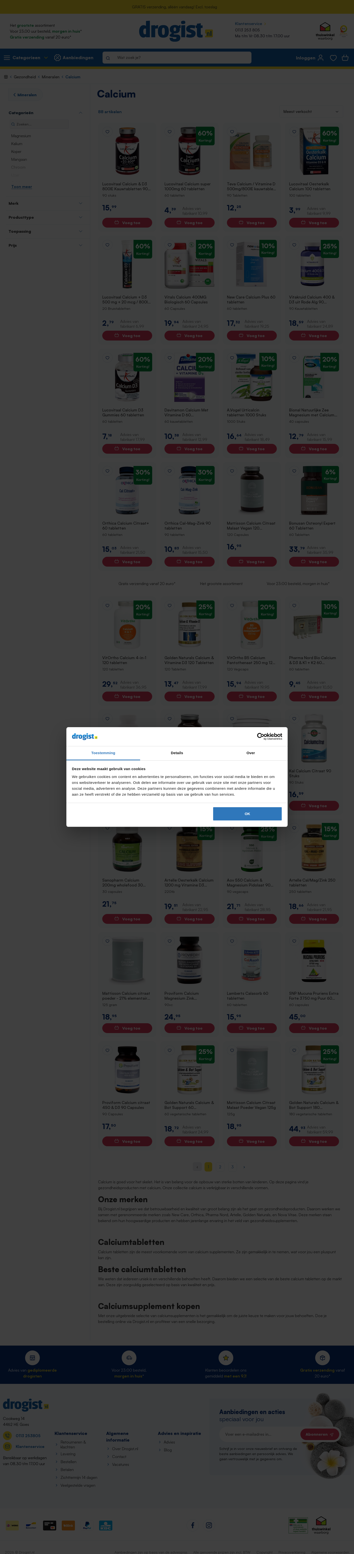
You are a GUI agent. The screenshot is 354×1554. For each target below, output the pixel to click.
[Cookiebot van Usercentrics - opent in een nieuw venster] (260, 736)
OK (247, 814)
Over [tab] (251, 753)
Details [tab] (177, 753)
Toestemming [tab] (103, 753)
